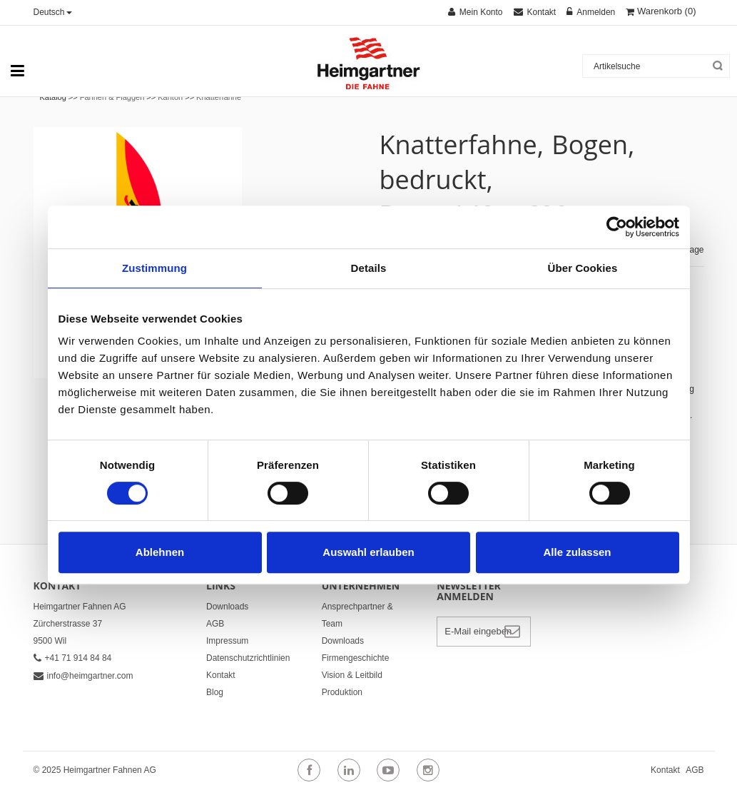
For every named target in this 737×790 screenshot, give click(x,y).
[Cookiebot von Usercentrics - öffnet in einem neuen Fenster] (616, 227)
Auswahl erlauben (368, 552)
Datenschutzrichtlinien (248, 658)
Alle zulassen (577, 552)
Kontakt (220, 675)
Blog (214, 692)
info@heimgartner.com (83, 676)
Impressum (227, 641)
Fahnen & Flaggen (112, 97)
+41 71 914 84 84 (73, 658)
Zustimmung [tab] (154, 268)
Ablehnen (160, 552)
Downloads (227, 607)
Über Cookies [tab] (583, 268)
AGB (215, 624)
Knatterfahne (218, 97)
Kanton (170, 97)
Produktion (342, 692)
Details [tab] (369, 268)
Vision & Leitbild (352, 675)
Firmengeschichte (356, 658)
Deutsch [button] (53, 12)
